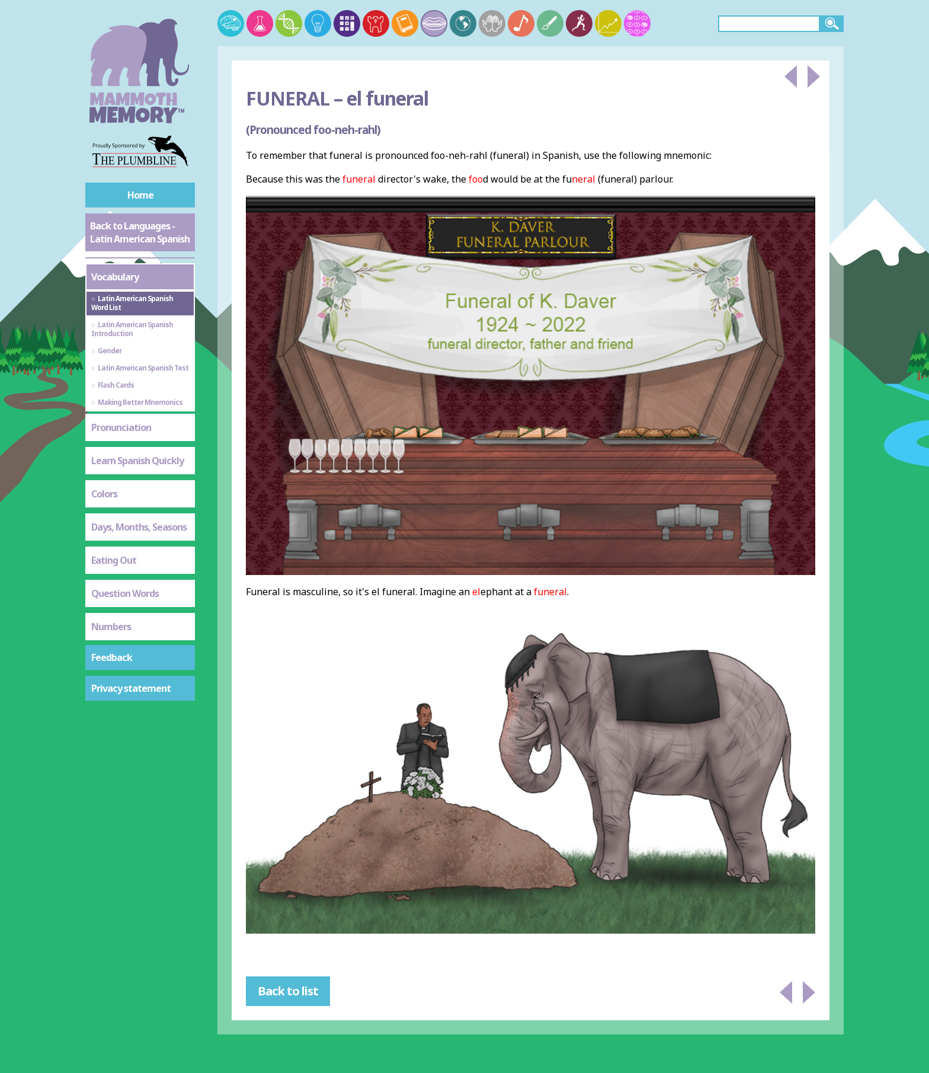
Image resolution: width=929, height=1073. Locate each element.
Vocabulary (115, 276)
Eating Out (113, 560)
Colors (104, 493)
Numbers (111, 626)
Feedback (111, 657)
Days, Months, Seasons (139, 527)
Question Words (125, 593)
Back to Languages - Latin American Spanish (140, 232)
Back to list (288, 991)
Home (140, 195)
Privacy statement (131, 688)
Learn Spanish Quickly (137, 460)
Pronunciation (121, 427)
